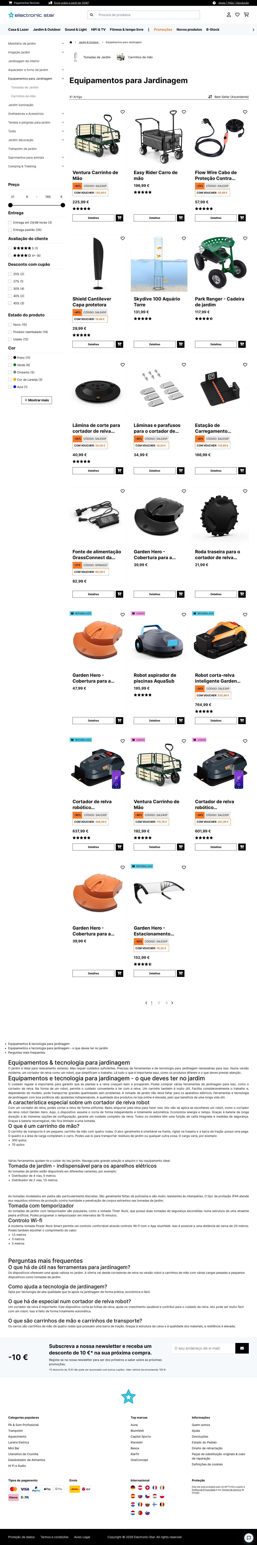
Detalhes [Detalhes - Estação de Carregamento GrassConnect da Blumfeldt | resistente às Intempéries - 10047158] (216, 470)
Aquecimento (17, 1436)
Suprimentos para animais (26, 157)
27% (18, 281)
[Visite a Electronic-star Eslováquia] (140, 1496)
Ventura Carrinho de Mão (95, 175)
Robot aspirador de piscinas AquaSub (155, 678)
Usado (20, 339)
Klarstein (137, 1442)
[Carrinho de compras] (246, 15)
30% (18, 288)
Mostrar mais (37, 400)
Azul (20, 387)
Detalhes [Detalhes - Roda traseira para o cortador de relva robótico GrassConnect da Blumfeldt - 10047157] (216, 594)
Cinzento (23, 372)
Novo (20, 324)
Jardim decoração (20, 140)
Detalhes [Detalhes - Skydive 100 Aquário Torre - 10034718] (154, 344)
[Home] (74, 42)
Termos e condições (54, 1537)
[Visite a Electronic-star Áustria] (140, 1487)
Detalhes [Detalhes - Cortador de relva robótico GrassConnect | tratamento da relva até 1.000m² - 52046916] (93, 846)
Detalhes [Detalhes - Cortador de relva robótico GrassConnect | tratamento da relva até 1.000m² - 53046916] (216, 846)
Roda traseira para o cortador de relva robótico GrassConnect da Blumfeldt (217, 554)
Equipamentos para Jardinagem (30, 78)
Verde (21, 365)
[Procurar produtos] (143, 14)
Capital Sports (141, 1436)
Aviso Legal (82, 1537)
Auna (134, 1425)
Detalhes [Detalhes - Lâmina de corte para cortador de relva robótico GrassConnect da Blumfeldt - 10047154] (93, 470)
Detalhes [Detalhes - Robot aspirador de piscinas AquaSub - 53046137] (154, 720)
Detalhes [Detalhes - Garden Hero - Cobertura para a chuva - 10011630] (93, 973)
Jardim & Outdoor (89, 42)
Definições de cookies (207, 1464)
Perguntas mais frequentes (26, 1052)
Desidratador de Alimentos (26, 1460)
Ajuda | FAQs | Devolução (234, 2)
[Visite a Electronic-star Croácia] (133, 1504)
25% (18, 274)
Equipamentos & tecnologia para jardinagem (38, 1044)
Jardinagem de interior (24, 61)
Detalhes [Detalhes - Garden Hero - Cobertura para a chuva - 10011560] (154, 594)
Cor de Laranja (27, 379)
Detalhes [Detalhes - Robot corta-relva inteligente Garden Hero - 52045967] (216, 720)
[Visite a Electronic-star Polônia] (162, 1496)
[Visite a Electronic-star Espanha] (133, 1496)
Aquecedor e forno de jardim (28, 70)
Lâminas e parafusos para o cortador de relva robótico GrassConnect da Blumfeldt (157, 428)
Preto (21, 357)
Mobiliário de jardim (22, 43)
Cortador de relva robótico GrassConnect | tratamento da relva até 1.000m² (95, 804)
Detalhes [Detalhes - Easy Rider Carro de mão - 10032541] (154, 217)
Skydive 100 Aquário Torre (157, 301)
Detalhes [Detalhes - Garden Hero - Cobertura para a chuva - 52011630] (93, 720)
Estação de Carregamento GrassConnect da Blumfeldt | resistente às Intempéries (219, 428)
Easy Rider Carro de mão (156, 175)
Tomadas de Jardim (24, 87)
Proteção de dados (21, 1537)
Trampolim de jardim (22, 149)
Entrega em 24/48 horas (32, 222)
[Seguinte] (253, 30)
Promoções (163, 29)
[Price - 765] (53, 196)
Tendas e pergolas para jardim (29, 122)
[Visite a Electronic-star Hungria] (155, 1496)
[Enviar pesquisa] (91, 15)
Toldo (12, 131)
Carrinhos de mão (23, 96)
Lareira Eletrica (18, 1442)
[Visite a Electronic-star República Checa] (147, 1496)
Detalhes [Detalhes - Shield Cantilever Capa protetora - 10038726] (93, 344)
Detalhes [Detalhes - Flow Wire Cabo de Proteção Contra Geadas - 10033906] (216, 217)
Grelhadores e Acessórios (26, 113)
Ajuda (196, 1430)
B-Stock (212, 29)
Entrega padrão (27, 229)
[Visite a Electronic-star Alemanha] (133, 1487)
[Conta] (229, 15)
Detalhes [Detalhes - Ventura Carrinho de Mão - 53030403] (154, 846)
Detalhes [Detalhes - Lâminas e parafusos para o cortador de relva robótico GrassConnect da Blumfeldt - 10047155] (154, 470)
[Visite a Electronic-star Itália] (162, 1487)
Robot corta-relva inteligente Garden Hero (216, 678)
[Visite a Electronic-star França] (155, 1487)
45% (18, 303)
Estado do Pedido (204, 1442)
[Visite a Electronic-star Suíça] (147, 1487)
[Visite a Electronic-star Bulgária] (147, 1504)
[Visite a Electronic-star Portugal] (140, 1513)
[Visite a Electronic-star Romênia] (140, 1504)
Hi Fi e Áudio (17, 1466)
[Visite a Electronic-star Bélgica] (162, 1504)
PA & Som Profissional (23, 1425)
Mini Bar (13, 1448)
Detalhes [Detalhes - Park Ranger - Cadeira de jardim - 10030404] (216, 344)
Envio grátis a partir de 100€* (71, 2)
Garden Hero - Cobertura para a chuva (153, 554)
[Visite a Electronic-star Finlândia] (155, 1504)
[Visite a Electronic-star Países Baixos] (133, 1513)
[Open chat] (248, 1537)
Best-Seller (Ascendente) (228, 96)
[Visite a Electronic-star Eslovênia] (147, 1513)
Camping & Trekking (22, 166)
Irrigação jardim (19, 52)
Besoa (135, 1448)
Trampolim (15, 1430)
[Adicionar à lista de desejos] (123, 112)
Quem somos (201, 1425)
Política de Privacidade (203, 1490)
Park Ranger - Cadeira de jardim (219, 301)
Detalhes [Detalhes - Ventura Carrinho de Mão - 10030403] (93, 217)
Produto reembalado (30, 332)
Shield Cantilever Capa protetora (92, 301)
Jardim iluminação (20, 105)
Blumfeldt (137, 1430)
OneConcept (139, 1460)
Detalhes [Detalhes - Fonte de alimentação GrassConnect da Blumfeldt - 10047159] (93, 594)
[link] (98, 137)
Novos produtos (189, 29)
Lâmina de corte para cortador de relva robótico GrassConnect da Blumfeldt (96, 428)
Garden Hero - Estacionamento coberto (152, 931)
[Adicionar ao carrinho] (119, 217)
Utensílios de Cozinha (23, 1454)
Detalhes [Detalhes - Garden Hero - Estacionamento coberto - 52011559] (154, 973)
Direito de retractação (207, 1448)
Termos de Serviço (231, 1490)
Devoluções (200, 1436)
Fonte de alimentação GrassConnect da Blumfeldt (97, 554)
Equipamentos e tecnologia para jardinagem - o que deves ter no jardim (58, 1048)
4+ (27, 255)
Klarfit (135, 1454)
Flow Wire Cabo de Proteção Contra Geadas (216, 175)
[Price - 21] (19, 196)
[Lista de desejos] (237, 15)
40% (18, 296)
